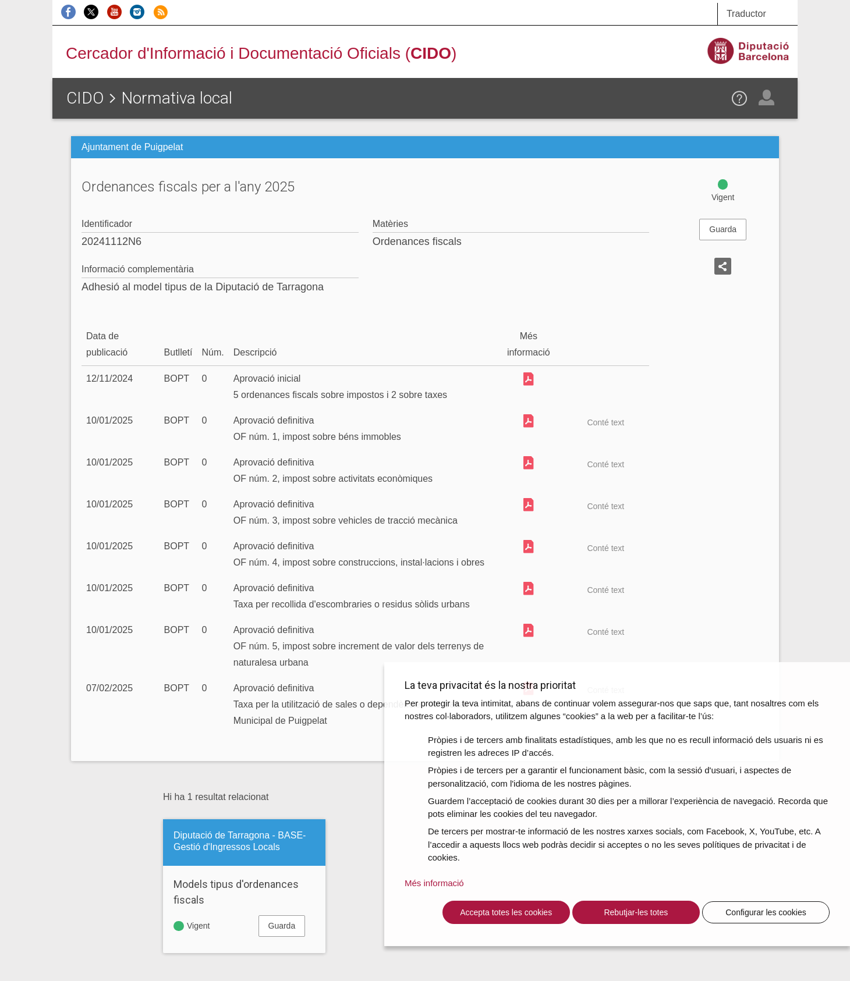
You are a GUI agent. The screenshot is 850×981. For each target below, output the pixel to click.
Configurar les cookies (765, 912)
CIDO (85, 98)
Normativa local (176, 98)
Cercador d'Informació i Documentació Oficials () (261, 53)
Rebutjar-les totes (636, 912)
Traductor (746, 14)
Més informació (434, 883)
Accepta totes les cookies (506, 912)
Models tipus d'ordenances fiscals (236, 892)
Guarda (722, 229)
